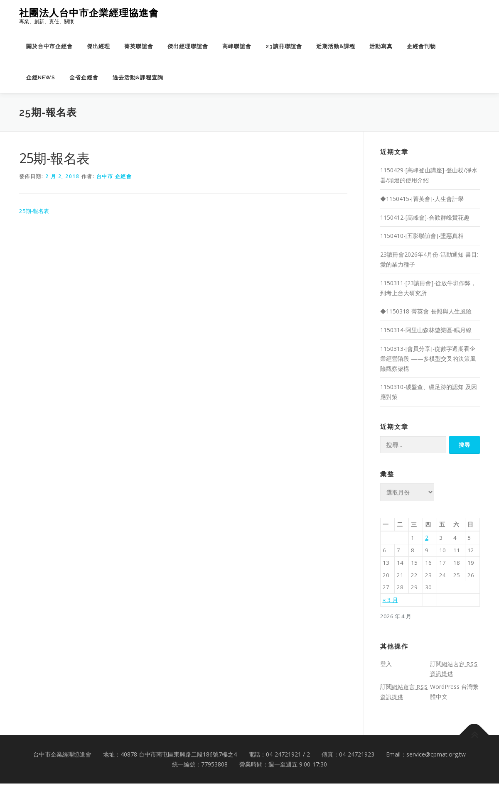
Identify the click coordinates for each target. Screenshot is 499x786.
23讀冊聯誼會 (283, 46)
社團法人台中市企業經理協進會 (89, 12)
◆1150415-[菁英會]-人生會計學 (422, 199)
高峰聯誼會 (236, 46)
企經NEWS (40, 77)
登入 (386, 666)
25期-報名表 (35, 211)
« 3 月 (390, 602)
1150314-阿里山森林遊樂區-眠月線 (426, 330)
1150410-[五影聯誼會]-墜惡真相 (422, 236)
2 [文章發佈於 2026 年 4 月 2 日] (426, 537)
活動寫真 (381, 46)
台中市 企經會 (114, 176)
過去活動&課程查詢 (138, 77)
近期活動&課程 (335, 46)
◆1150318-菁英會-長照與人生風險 (426, 311)
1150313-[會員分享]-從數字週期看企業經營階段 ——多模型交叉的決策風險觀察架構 (428, 358)
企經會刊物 (421, 46)
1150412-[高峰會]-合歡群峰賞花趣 (425, 217)
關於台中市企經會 (49, 46)
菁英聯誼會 (138, 46)
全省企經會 (83, 77)
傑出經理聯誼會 (187, 46)
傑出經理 (98, 46)
